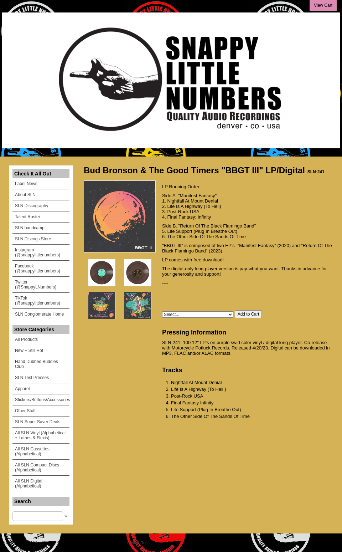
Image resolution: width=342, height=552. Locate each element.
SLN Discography (31, 205)
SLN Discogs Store (33, 238)
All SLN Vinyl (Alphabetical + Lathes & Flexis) (40, 435)
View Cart (323, 5)
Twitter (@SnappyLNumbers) (35, 285)
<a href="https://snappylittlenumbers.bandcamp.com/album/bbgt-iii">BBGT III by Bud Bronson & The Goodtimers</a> (247, 296)
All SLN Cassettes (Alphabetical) (32, 451)
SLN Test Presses (32, 377)
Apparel (22, 388)
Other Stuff (25, 410)
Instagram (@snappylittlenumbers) (37, 252)
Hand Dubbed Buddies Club (36, 364)
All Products (26, 339)
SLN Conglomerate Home (39, 314)
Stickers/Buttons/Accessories (42, 399)
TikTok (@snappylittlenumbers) (37, 301)
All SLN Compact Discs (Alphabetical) (37, 467)
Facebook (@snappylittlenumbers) (37, 269)
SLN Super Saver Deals (37, 421)
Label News (26, 183)
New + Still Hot (29, 350)
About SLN (25, 194)
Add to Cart (248, 314)
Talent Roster (27, 216)
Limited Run (137, 543)
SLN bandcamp (30, 227)
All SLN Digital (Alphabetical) (28, 484)
